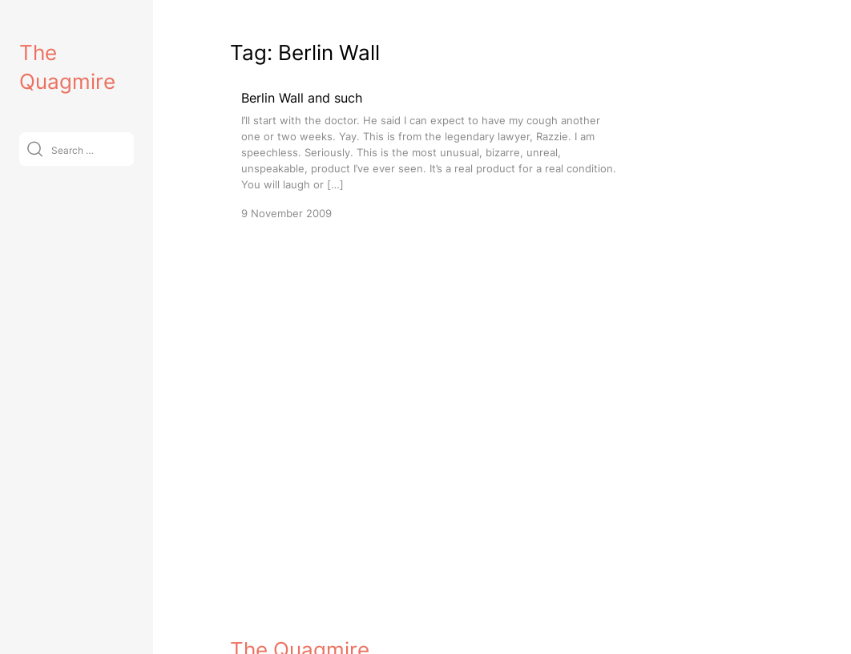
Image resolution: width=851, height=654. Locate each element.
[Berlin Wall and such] (430, 154)
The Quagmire (299, 627)
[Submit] (35, 148)
